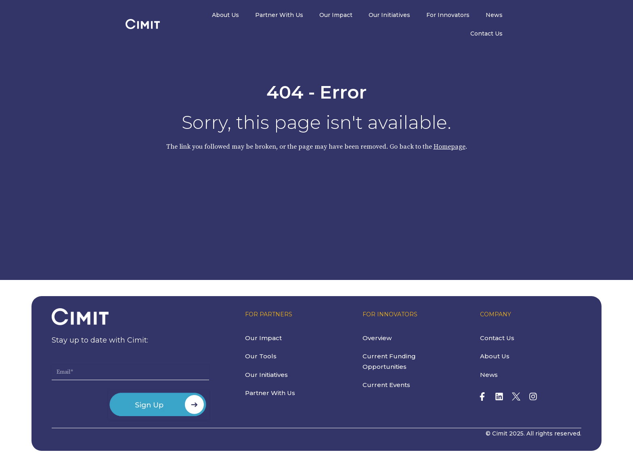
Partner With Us (313, 15)
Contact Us (569, 15)
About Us (259, 15)
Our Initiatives (423, 15)
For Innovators (482, 15)
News (528, 15)
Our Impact (370, 15)
